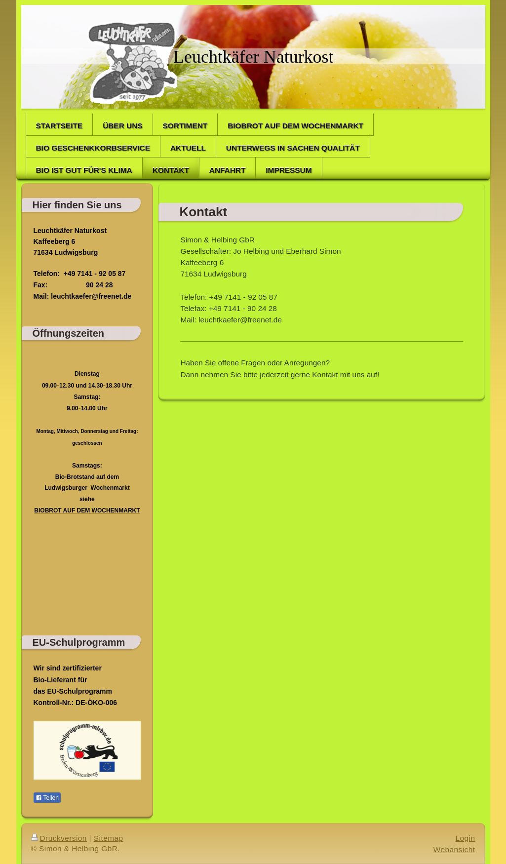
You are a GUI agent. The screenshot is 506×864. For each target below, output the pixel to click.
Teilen (47, 797)
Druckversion (59, 838)
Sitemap (108, 838)
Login (465, 838)
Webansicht (454, 849)
